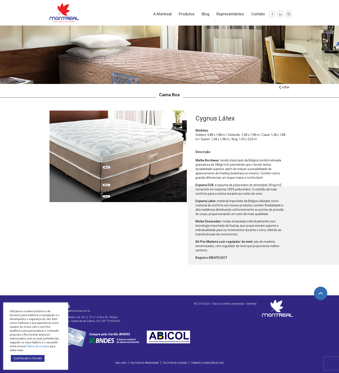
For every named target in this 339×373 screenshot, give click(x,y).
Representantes (230, 14)
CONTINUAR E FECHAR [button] (27, 358)
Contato (258, 14)
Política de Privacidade (144, 363)
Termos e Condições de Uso (207, 363)
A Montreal (162, 14)
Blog (205, 14)
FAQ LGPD (120, 363)
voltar (284, 87)
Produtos (187, 14)
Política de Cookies (175, 363)
